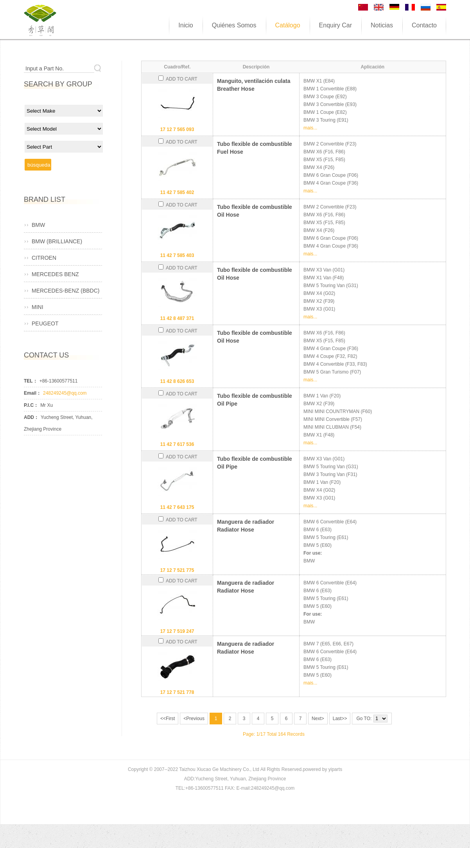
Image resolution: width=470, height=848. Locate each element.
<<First (167, 718)
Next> (318, 718)
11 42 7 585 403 (177, 255)
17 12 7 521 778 (177, 692)
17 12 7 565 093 (177, 129)
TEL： (31, 381)
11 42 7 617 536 (177, 444)
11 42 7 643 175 (177, 507)
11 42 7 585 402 (177, 192)
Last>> (340, 718)
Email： (32, 393)
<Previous (194, 718)
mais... (310, 128)
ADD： (31, 417)
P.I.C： (31, 405)
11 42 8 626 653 (177, 381)
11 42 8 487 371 (177, 318)
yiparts (335, 769)
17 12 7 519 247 (177, 631)
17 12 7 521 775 (177, 570)
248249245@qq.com (65, 393)
